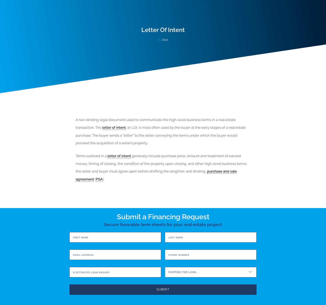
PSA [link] (99, 179)
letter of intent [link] (114, 127)
